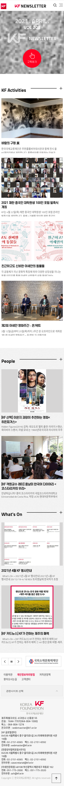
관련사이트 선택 (32, 691)
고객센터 (26, 679)
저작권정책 (45, 675)
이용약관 (8, 675)
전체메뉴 (61, 5)
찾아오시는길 (10, 679)
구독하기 (32, 62)
